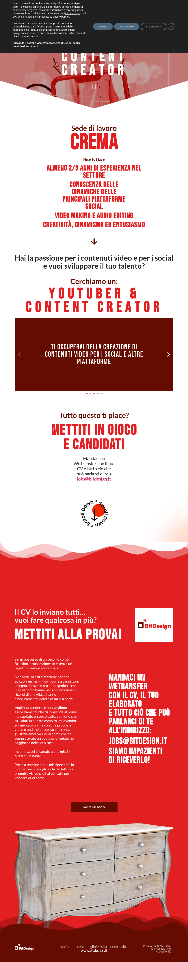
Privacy (147, 945)
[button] (19, 354)
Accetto (102, 26)
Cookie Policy (163, 945)
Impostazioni (153, 26)
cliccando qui (72, 13)
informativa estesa (58, 6)
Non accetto (127, 26)
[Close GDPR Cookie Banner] (171, 26)
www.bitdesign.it (94, 950)
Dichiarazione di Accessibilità (161, 950)
